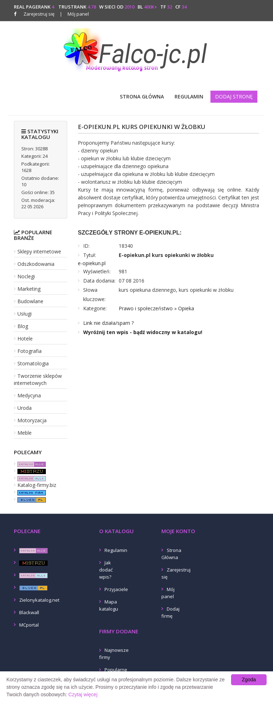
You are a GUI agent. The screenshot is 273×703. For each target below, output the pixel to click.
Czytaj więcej (82, 694)
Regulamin (189, 96)
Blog (22, 326)
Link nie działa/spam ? (108, 323)
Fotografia (29, 351)
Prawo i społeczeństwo (146, 308)
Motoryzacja (32, 420)
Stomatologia (33, 363)
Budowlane (30, 301)
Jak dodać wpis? (106, 569)
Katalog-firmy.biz (36, 485)
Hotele (25, 338)
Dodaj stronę (234, 96)
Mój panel (74, 14)
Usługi (24, 313)
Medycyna (29, 395)
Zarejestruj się (38, 14)
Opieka (186, 308)
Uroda (24, 407)
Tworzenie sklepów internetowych (38, 379)
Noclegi (26, 276)
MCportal (29, 625)
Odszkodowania (35, 264)
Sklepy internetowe (39, 251)
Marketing (29, 288)
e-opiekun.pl (92, 263)
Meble (24, 432)
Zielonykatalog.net (39, 600)
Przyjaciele (116, 589)
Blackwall (29, 612)
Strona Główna (142, 96)
